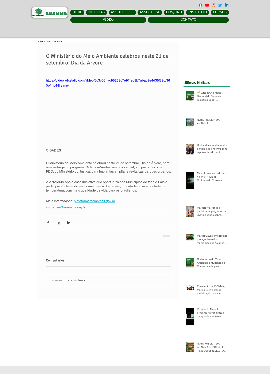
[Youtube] (207, 5)
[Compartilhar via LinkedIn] (69, 223)
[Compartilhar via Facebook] (48, 223)
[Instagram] (213, 5)
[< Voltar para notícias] (53, 41)
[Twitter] (220, 5)
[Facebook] (200, 5)
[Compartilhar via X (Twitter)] (58, 223)
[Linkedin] (226, 5)
